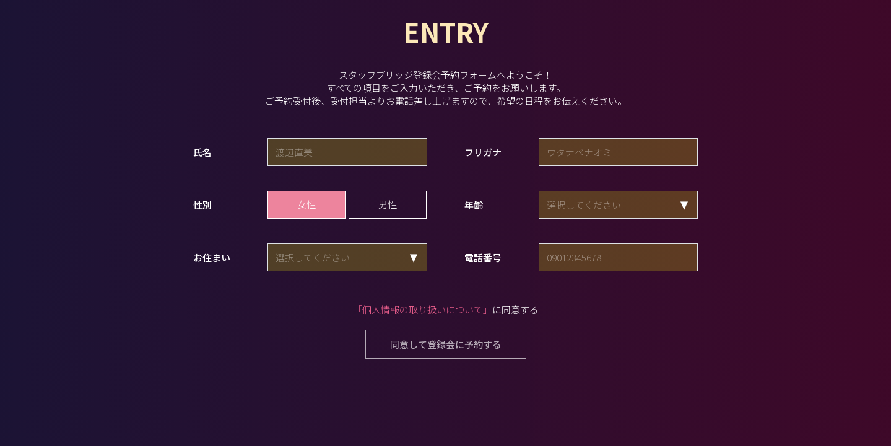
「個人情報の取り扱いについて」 (422, 309)
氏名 (202, 152)
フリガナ (483, 152)
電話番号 (483, 257)
